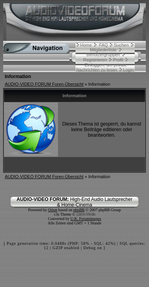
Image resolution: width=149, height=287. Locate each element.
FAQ (103, 45)
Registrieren (94, 59)
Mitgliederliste (103, 49)
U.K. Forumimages (85, 218)
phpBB (78, 210)
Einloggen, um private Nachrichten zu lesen (101, 67)
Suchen (121, 45)
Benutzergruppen (103, 54)
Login (128, 69)
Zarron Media (85, 214)
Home (86, 45)
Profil (118, 59)
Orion (52, 210)
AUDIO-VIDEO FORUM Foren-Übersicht (44, 84)
